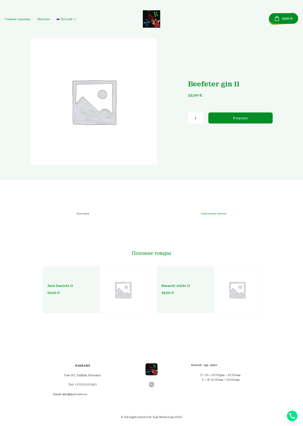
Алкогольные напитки (212, 214)
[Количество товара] (195, 119)
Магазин (54, 19)
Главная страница (28, 19)
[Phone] (292, 416)
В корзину (241, 119)
